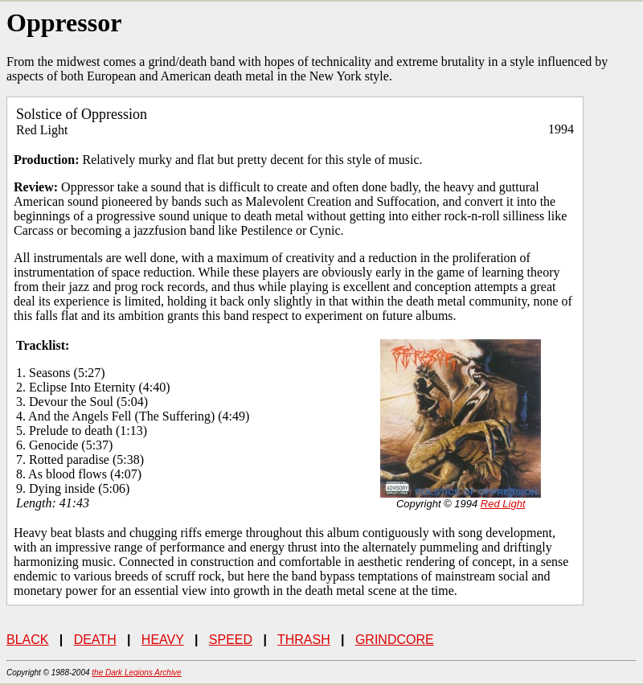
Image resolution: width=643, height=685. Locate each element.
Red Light (503, 504)
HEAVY (162, 639)
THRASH (303, 639)
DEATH (95, 639)
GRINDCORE (394, 639)
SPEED (230, 639)
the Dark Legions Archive (136, 672)
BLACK (27, 639)
